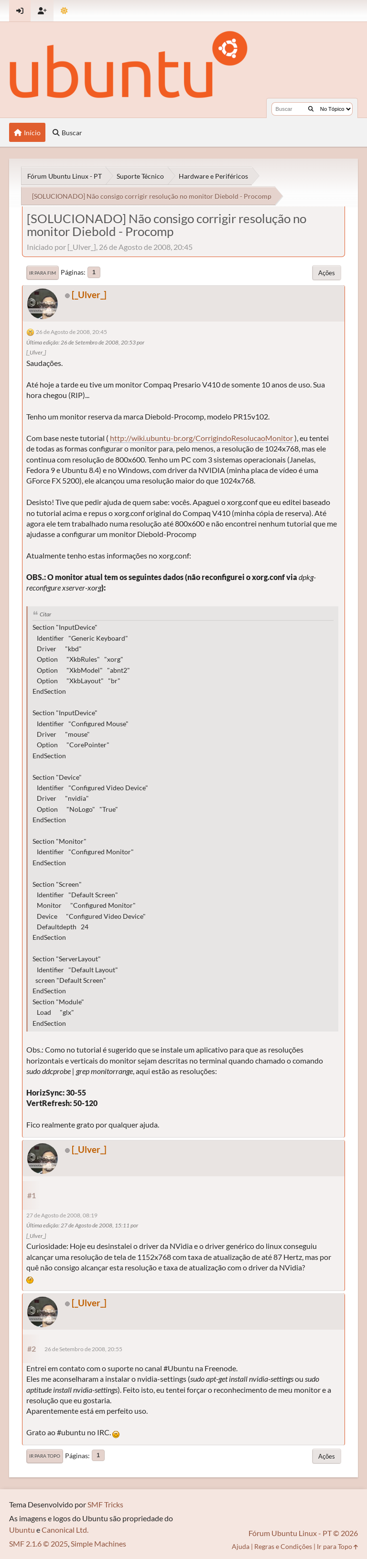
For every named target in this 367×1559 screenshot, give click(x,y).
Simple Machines (98, 1543)
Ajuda (240, 1546)
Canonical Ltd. (65, 1529)
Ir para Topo (44, 1456)
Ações (326, 273)
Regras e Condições (283, 1546)
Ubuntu (22, 1529)
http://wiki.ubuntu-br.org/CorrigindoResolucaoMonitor (201, 437)
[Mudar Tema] (64, 11)
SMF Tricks (105, 1504)
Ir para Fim (42, 273)
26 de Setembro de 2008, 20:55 (83, 1349)
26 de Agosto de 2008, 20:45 (71, 332)
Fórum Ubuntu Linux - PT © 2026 (303, 1532)
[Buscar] (310, 109)
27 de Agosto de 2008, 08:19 (61, 1215)
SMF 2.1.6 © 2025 (38, 1543)
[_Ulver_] (89, 294)
